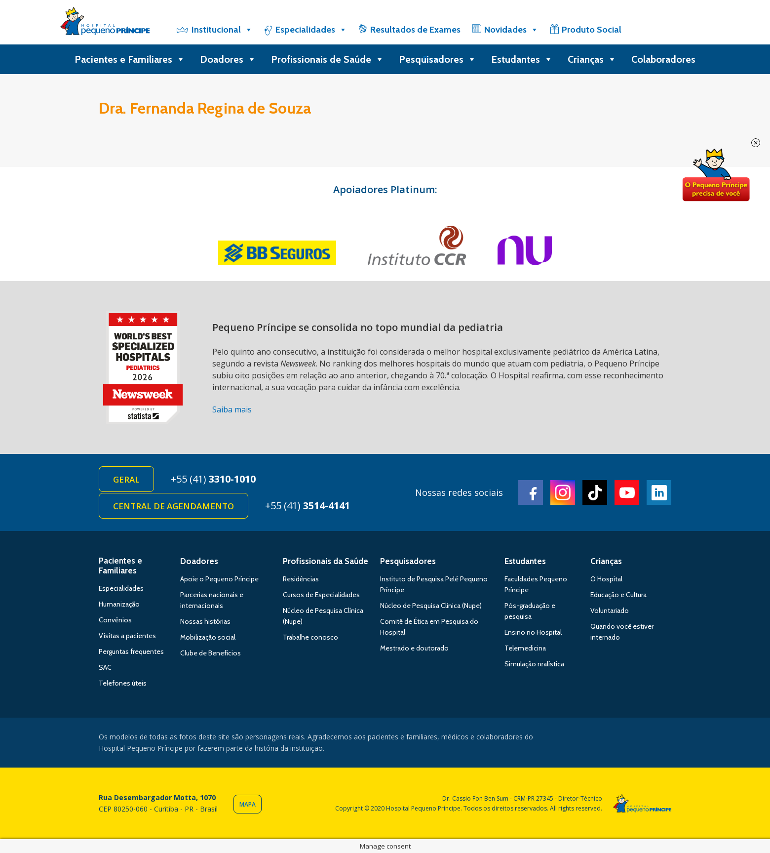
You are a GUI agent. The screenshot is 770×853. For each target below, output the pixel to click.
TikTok (594, 492)
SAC (105, 667)
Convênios (115, 619)
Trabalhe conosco (310, 637)
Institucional (222, 29)
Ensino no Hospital (533, 632)
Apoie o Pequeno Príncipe (219, 578)
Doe (715, 175)
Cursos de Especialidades (321, 594)
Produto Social (591, 29)
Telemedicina (525, 648)
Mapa (247, 804)
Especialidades (311, 29)
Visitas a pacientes (127, 635)
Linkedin (659, 492)
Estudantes (522, 59)
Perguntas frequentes (131, 651)
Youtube (627, 492)
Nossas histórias (205, 621)
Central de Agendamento (173, 506)
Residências (301, 578)
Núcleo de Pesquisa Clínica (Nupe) (431, 605)
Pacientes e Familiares (130, 59)
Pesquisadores (437, 59)
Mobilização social (207, 637)
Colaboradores (663, 59)
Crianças (592, 59)
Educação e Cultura (618, 594)
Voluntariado (609, 610)
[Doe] (658, 29)
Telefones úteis (123, 683)
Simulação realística (534, 663)
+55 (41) (213, 479)
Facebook (530, 492)
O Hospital (606, 578)
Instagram (562, 492)
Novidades (511, 29)
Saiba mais (232, 409)
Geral (126, 479)
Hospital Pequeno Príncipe (105, 23)
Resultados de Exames (415, 29)
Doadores (228, 59)
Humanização (119, 604)
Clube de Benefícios (210, 653)
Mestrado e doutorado (414, 648)
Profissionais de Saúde (327, 59)
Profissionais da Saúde (325, 561)
